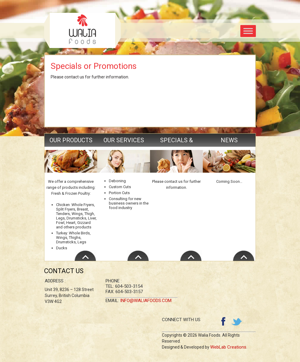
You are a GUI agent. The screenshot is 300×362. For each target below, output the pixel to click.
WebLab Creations (228, 347)
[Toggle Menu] (248, 31)
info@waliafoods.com (145, 300)
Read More (85, 255)
